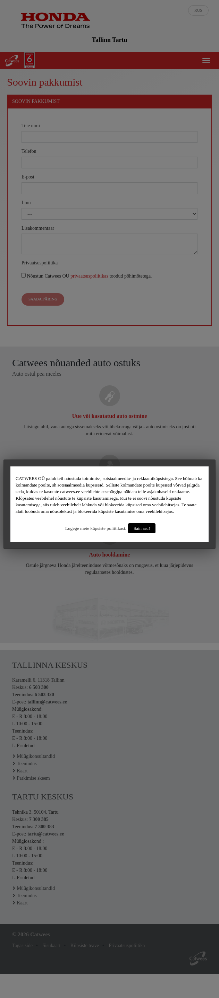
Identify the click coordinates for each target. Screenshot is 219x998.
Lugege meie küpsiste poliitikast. (95, 528)
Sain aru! (142, 528)
